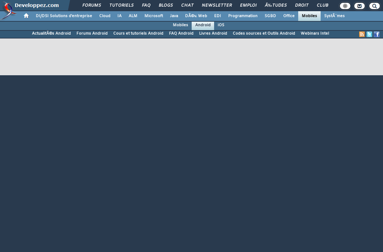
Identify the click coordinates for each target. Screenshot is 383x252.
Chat (187, 5)
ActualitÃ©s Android (51, 33)
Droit (301, 5)
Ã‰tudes (275, 5)
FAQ (146, 5)
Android (203, 25)
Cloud (104, 16)
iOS (221, 25)
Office (289, 16)
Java (174, 16)
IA (119, 16)
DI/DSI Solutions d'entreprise (64, 16)
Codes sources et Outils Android (264, 33)
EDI (217, 16)
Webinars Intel (315, 33)
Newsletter (216, 5)
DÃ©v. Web (196, 16)
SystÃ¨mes (334, 16)
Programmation (243, 16)
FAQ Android (181, 33)
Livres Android (213, 33)
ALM (133, 16)
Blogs (165, 5)
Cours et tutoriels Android (138, 33)
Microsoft (153, 16)
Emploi (248, 5)
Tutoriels (121, 5)
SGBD (270, 16)
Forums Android (92, 33)
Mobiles (309, 16)
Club (322, 5)
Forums (92, 5)
